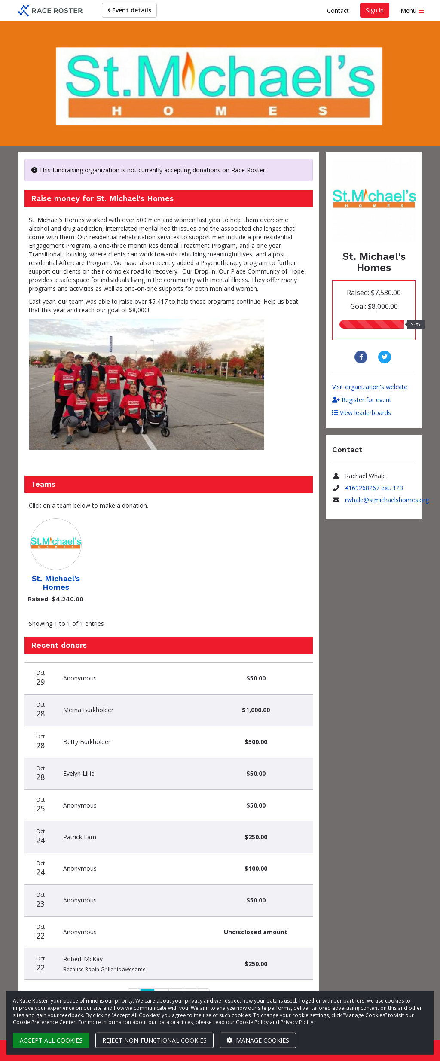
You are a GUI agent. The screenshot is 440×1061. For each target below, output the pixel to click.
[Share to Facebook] (362, 357)
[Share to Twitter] (386, 357)
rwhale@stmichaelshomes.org (387, 500)
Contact (338, 10)
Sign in (375, 10)
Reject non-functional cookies (154, 1040)
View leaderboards (361, 413)
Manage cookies (257, 1040)
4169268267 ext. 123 (374, 488)
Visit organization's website (369, 387)
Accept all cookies (51, 1040)
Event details (129, 10)
